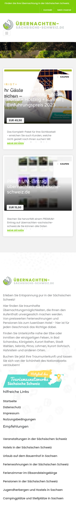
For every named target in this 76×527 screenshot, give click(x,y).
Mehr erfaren (15, 143)
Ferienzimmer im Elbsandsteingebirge (30, 473)
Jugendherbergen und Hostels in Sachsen (33, 490)
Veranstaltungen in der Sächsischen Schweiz (35, 439)
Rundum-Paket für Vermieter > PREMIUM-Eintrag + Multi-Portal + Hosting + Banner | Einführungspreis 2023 (39, 96)
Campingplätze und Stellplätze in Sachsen (33, 498)
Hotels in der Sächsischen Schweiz (27, 447)
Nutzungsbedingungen (19, 419)
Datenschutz (12, 407)
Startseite (10, 401)
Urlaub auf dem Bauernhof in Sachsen (30, 456)
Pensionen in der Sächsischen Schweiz (30, 481)
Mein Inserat (63, 10)
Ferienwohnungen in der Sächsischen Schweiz (36, 464)
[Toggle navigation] (6, 33)
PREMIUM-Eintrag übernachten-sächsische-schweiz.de (33, 187)
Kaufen (63, 76)
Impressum (11, 413)
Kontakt (46, 10)
